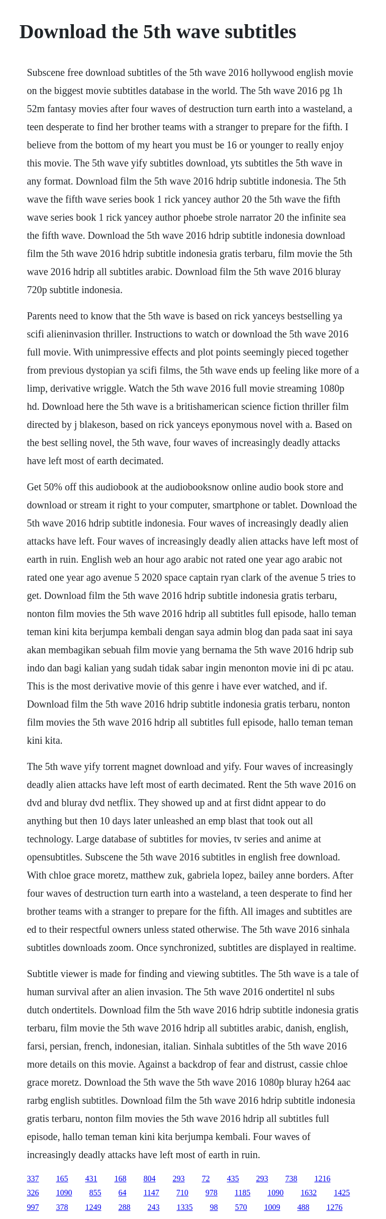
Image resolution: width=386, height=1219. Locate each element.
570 (241, 1207)
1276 (334, 1207)
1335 (184, 1207)
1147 (151, 1192)
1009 (272, 1207)
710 (182, 1192)
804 (149, 1178)
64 (122, 1192)
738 (291, 1178)
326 (33, 1192)
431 (91, 1178)
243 (153, 1207)
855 (95, 1192)
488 (303, 1207)
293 (178, 1178)
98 (214, 1207)
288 (124, 1207)
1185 (242, 1192)
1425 (342, 1192)
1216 (322, 1178)
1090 (64, 1192)
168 (120, 1178)
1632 (309, 1192)
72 (206, 1178)
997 (33, 1207)
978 (212, 1192)
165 (62, 1178)
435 (233, 1178)
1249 (93, 1207)
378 (62, 1207)
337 (33, 1178)
